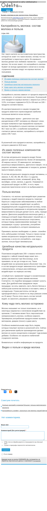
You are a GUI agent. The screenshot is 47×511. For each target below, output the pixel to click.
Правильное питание (16, 12)
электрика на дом (18, 17)
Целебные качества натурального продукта (22, 84)
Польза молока (10, 82)
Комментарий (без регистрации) (13, 430)
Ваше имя (4, 425)
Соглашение (37, 462)
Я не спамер (8, 456)
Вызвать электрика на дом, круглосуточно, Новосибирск (19, 15)
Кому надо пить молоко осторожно (18, 87)
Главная (4, 12)
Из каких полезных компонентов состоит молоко (24, 79)
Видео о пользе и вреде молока (17, 90)
